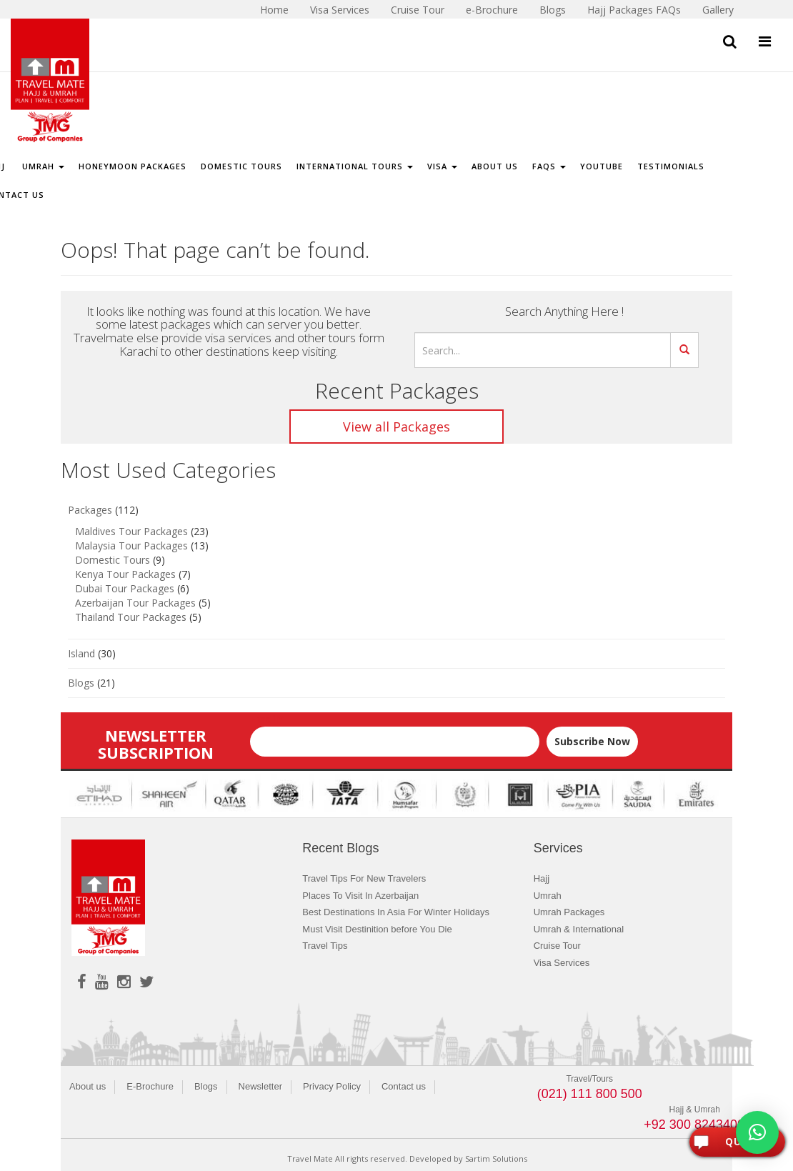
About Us (495, 166)
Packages (90, 510)
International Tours (354, 166)
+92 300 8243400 (694, 1124)
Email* (394, 734)
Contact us (403, 1086)
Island (81, 653)
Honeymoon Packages (132, 166)
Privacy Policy (332, 1086)
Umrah (41, 166)
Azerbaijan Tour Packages (135, 602)
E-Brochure (150, 1086)
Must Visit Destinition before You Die (377, 929)
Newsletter (260, 1086)
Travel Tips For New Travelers (364, 878)
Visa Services (562, 962)
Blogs (81, 682)
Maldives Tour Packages (131, 531)
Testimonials (670, 166)
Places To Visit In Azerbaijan (360, 895)
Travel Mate (310, 1158)
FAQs (549, 166)
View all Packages (396, 426)
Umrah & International (579, 929)
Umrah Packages (569, 912)
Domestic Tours (241, 166)
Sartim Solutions (496, 1158)
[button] (757, 1132)
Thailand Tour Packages (130, 617)
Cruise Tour (557, 945)
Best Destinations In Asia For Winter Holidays (395, 912)
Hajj (541, 878)
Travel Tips (324, 945)
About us (87, 1086)
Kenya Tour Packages (125, 574)
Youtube (601, 166)
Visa (442, 166)
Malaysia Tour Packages (131, 545)
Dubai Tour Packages (124, 588)
